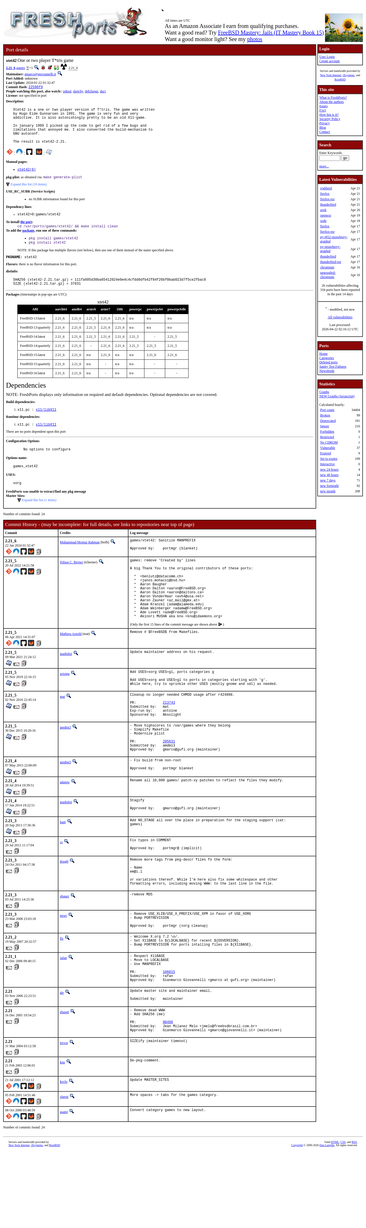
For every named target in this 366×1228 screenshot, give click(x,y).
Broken (325, 415)
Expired (325, 453)
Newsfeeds (326, 371)
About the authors (331, 102)
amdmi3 (65, 768)
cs (61, 892)
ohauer (64, 954)
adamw (65, 831)
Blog (322, 128)
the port (26, 232)
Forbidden (327, 432)
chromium (327, 267)
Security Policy (329, 119)
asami (64, 1188)
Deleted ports (328, 362)
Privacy (324, 123)
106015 (169, 1039)
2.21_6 (10, 68)
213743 (169, 741)
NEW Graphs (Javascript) (337, 396)
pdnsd (67, 92)
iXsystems (349, 75)
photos (254, 39)
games (20, 68)
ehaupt (64, 1083)
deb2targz (91, 92)
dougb (64, 913)
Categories (326, 358)
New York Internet (330, 75)
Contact (324, 132)
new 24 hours (329, 470)
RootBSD (340, 79)
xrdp (323, 221)
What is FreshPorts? (333, 98)
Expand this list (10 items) (29, 194)
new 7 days (328, 480)
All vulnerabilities (340, 317)
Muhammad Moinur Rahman (80, 561)
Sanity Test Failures (332, 367)
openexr (325, 215)
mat (62, 733)
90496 (168, 1096)
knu (62, 1139)
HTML (335, 1218)
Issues (323, 106)
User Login (327, 57)
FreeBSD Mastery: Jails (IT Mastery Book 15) (271, 32)
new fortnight (329, 486)
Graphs (324, 392)
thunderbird (328, 205)
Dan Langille (327, 1221)
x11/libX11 (46, 424)
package (28, 241)
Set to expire (329, 459)
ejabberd (326, 188)
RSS (354, 1218)
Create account (329, 61)
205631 (169, 786)
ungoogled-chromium (328, 275)
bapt (63, 872)
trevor (64, 1119)
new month (328, 491)
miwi (63, 974)
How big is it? (329, 115)
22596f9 (35, 87)
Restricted (327, 437)
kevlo (64, 1158)
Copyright (297, 1221)
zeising (64, 706)
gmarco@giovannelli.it (40, 74)
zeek (323, 210)
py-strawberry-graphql (330, 249)
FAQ (322, 110)
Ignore (324, 426)
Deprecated (328, 421)
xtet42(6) (26, 178)
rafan (63, 1021)
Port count (327, 410)
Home (323, 354)
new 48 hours (329, 475)
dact (103, 92)
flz (62, 1000)
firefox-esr (327, 199)
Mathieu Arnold (70, 666)
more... (324, 166)
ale (62, 1062)
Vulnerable (327, 448)
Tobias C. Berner (71, 582)
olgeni (64, 1173)
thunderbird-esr (330, 262)
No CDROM (329, 442)
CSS (342, 1218)
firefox (325, 194)
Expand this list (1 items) (39, 518)
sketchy (78, 92)
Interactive (327, 464)
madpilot (66, 686)
